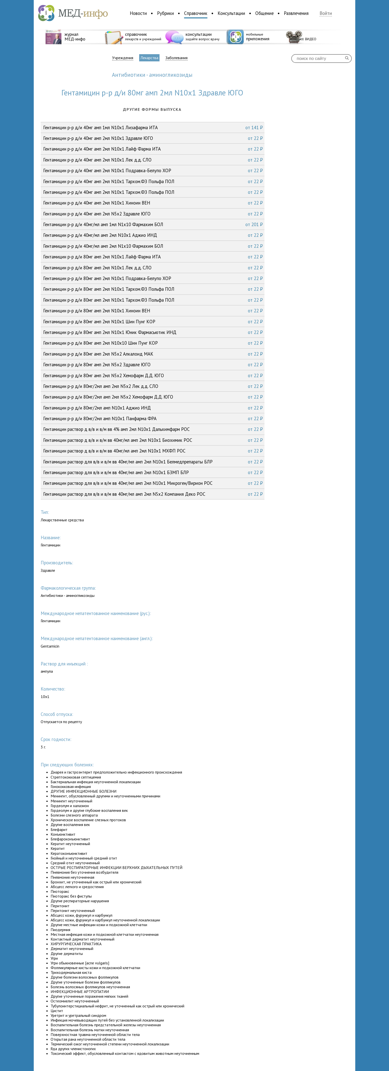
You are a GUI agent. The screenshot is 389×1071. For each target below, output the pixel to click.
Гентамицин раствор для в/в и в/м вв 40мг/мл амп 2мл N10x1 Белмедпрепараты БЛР (153, 461)
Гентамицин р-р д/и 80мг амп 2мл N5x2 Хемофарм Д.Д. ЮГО (153, 375)
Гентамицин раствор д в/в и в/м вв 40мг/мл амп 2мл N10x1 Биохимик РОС (153, 440)
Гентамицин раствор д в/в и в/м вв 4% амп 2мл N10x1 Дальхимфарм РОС (153, 429)
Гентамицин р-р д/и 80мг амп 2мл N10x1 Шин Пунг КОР (153, 321)
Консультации (231, 13)
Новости (138, 13)
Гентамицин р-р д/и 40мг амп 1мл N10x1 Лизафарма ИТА (153, 127)
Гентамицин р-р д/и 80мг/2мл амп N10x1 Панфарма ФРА (153, 418)
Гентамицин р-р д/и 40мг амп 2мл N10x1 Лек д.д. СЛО (153, 160)
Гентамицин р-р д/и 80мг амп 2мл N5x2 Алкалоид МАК (153, 354)
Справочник (195, 13)
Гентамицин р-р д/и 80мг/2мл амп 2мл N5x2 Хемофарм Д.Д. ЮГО (153, 397)
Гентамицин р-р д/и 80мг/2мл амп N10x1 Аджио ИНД (153, 408)
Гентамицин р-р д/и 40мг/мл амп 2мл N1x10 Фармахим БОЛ (153, 246)
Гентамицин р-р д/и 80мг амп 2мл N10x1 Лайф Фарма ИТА (153, 256)
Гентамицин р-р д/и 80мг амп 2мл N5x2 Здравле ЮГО (153, 364)
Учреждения (122, 57)
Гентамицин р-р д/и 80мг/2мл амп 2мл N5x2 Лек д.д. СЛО (153, 386)
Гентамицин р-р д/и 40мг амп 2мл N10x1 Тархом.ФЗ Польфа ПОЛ (153, 181)
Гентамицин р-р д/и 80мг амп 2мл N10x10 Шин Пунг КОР (153, 343)
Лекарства (149, 57)
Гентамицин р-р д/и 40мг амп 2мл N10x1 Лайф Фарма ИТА (153, 149)
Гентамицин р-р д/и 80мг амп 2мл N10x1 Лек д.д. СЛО (153, 267)
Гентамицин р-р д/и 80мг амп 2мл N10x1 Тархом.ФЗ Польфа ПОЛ (153, 289)
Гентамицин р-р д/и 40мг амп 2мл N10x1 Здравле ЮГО (153, 138)
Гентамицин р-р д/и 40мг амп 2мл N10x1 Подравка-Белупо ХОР (153, 170)
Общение (264, 13)
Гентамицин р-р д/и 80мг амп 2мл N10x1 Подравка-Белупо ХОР (153, 278)
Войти (326, 13)
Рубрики (165, 13)
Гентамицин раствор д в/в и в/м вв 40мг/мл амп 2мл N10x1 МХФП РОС (153, 451)
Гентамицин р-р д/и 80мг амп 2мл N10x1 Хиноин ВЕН (153, 310)
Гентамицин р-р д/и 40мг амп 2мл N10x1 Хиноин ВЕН (153, 203)
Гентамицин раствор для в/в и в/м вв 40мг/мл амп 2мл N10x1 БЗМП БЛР (153, 472)
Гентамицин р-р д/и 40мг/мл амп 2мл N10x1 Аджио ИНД (153, 235)
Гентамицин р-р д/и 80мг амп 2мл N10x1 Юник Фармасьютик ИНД (153, 332)
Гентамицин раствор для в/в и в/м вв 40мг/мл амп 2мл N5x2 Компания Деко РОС (153, 494)
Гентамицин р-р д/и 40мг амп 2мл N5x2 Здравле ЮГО (153, 213)
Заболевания (176, 57)
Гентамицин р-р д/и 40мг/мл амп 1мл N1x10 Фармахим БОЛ (153, 224)
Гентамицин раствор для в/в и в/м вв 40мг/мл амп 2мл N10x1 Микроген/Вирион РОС (153, 483)
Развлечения (296, 13)
